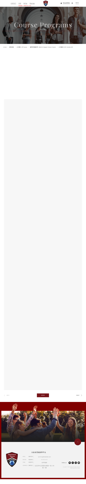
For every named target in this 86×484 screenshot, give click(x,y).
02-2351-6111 (44, 459)
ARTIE (78, 468)
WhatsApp (32, 3)
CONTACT (13, 3)
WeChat (25, 3)
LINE (19, 3)
